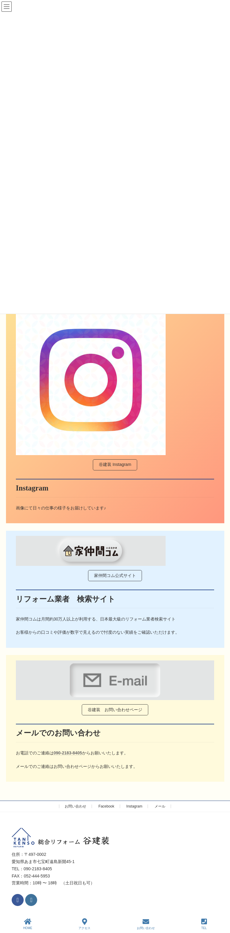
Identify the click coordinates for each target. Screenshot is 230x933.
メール (160, 806)
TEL (204, 924)
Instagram (134, 806)
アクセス (84, 924)
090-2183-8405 (68, 752)
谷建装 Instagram (115, 464)
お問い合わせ (75, 806)
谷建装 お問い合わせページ (115, 709)
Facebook (106, 806)
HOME (27, 924)
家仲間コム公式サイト (115, 575)
